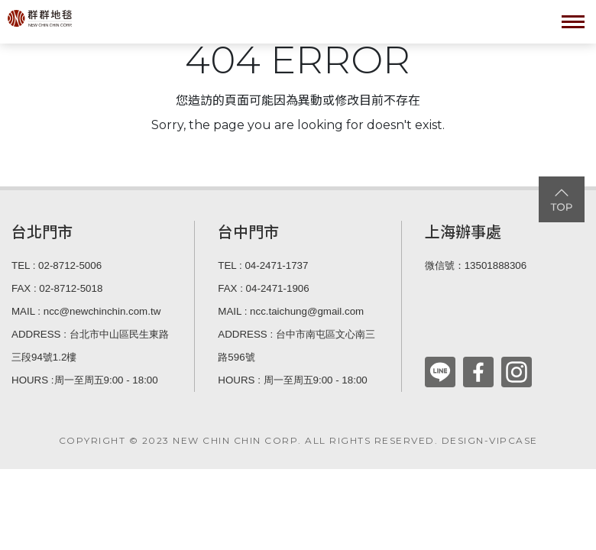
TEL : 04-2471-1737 (263, 265)
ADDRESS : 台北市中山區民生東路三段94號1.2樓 (90, 345)
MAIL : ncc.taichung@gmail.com (291, 311)
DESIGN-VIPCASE (490, 440)
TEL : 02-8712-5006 (56, 265)
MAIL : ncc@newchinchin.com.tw (85, 311)
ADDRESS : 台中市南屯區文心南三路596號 (296, 345)
